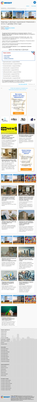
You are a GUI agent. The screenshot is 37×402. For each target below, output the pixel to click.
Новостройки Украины (4, 348)
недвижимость (13, 396)
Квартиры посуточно (4, 367)
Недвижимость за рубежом (5, 339)
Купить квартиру (7, 55)
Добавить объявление (8, 58)
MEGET (7, 29)
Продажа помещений (4, 337)
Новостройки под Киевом (5, 351)
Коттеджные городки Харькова (6, 388)
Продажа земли (3, 336)
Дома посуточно (3, 370)
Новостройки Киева (4, 350)
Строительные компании (5, 361)
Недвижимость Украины (10, 27)
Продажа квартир (4, 331)
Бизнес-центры (3, 375)
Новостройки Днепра (4, 353)
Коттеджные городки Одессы (6, 386)
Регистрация (33, 6)
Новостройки (6, 57)
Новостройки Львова (4, 358)
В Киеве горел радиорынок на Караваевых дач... (19, 88)
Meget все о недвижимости (5, 397)
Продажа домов (3, 334)
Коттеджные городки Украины (6, 380)
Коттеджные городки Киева (5, 381)
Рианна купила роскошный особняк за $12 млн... (18, 89)
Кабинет (27, 6)
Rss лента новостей (23, 84)
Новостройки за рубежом (5, 359)
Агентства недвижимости (5, 340)
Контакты (2, 342)
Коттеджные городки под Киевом (6, 383)
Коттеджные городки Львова (5, 389)
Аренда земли (3, 372)
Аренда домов (3, 369)
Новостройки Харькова (5, 356)
